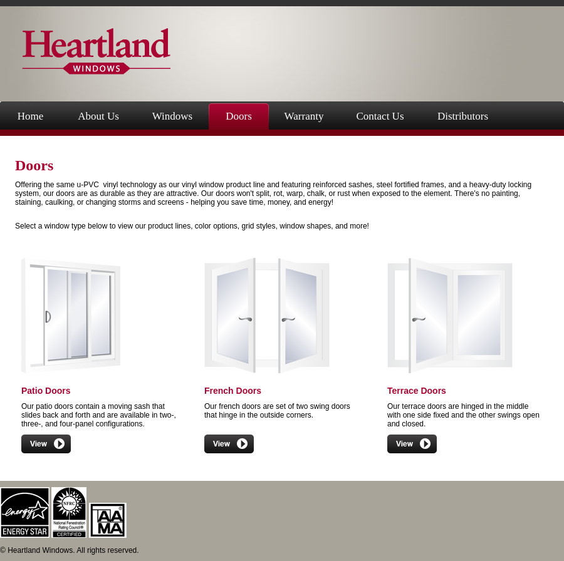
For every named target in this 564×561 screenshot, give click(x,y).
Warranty (304, 116)
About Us (98, 116)
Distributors (462, 116)
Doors (239, 116)
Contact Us (380, 116)
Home (31, 116)
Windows (172, 116)
